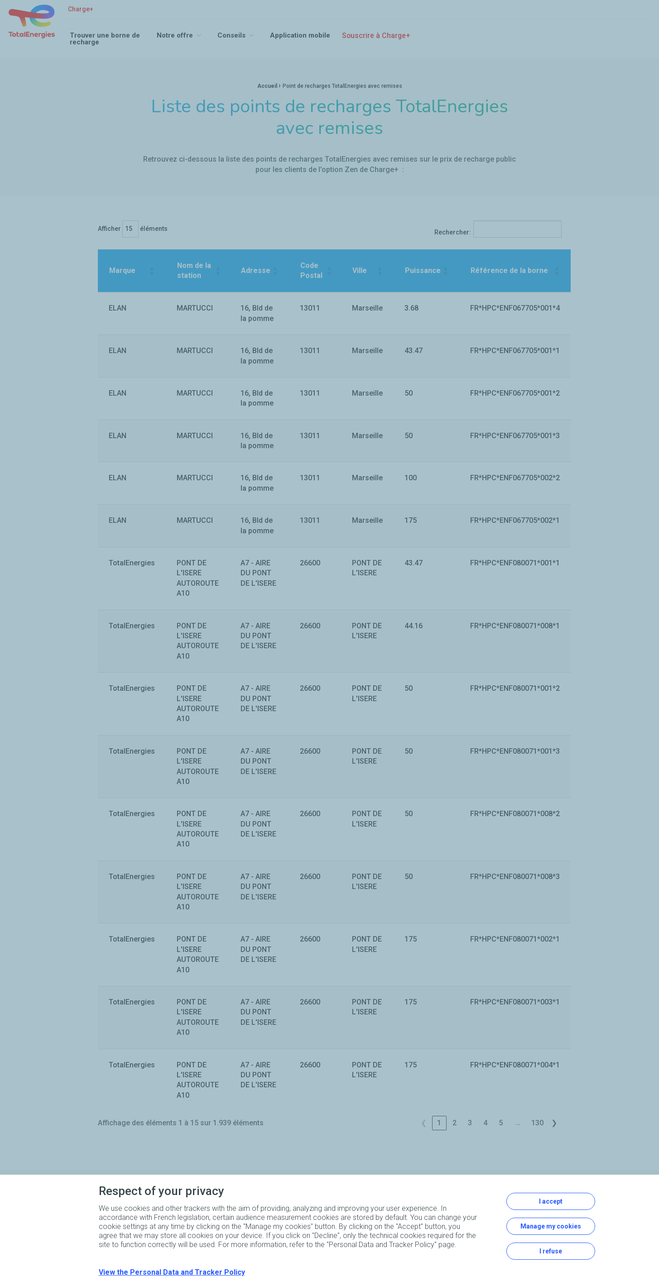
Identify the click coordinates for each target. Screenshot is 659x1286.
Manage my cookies (550, 1226)
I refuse (550, 1251)
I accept (551, 1201)
